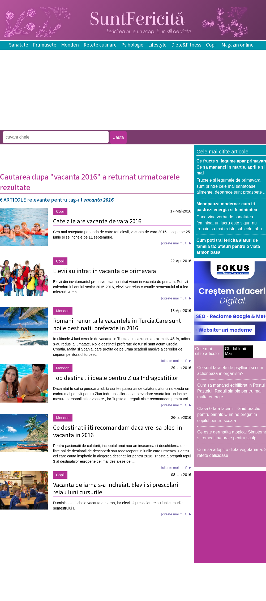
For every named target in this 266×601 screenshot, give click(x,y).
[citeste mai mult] (174, 243)
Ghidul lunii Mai (235, 351)
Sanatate (18, 45)
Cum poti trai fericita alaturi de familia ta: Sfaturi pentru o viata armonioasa (228, 246)
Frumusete (44, 45)
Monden (70, 45)
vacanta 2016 (98, 200)
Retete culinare (100, 45)
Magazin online (237, 45)
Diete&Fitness (186, 45)
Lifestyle (157, 45)
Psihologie (132, 45)
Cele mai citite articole (207, 351)
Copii (211, 45)
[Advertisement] (96, 126)
